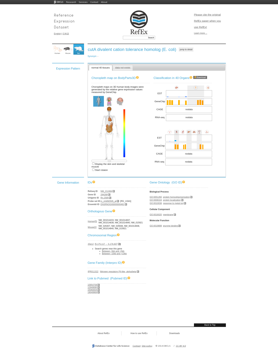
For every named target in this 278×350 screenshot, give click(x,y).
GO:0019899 (156, 226)
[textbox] (135, 37)
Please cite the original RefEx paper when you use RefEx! (207, 21)
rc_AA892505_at (108, 201)
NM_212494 (106, 191)
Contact (94, 2)
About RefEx (103, 333)
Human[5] (92, 221)
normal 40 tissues (100, 67)
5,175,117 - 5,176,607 (106, 244)
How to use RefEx (139, 333)
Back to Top (209, 325)
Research (71, 2)
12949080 (92, 287)
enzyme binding (170, 226)
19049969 (92, 292)
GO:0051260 (156, 197)
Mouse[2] (92, 227)
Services (83, 2)
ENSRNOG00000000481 (112, 204)
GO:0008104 (156, 200)
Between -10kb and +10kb (114, 253)
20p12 (91, 244)
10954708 (92, 285)
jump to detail (186, 49)
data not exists (122, 67)
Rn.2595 (105, 198)
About (104, 2)
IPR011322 (93, 271)
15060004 (92, 290)
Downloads (174, 333)
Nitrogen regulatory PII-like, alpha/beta (118, 271)
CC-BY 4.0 (181, 346)
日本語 (66, 33)
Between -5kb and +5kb (113, 251)
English (57, 33)
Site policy (147, 346)
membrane (168, 214)
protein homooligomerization (176, 197)
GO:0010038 (156, 203)
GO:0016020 (156, 214)
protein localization (171, 200)
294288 (104, 194)
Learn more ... (200, 33)
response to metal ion (173, 203)
